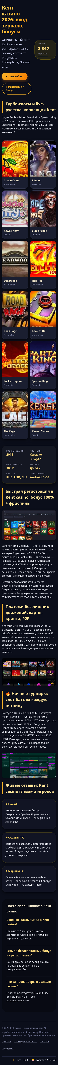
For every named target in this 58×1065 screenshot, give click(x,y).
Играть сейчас (15, 76)
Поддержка (7, 1048)
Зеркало (44, 1041)
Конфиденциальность (25, 1041)
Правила (6, 1041)
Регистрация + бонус (15, 88)
